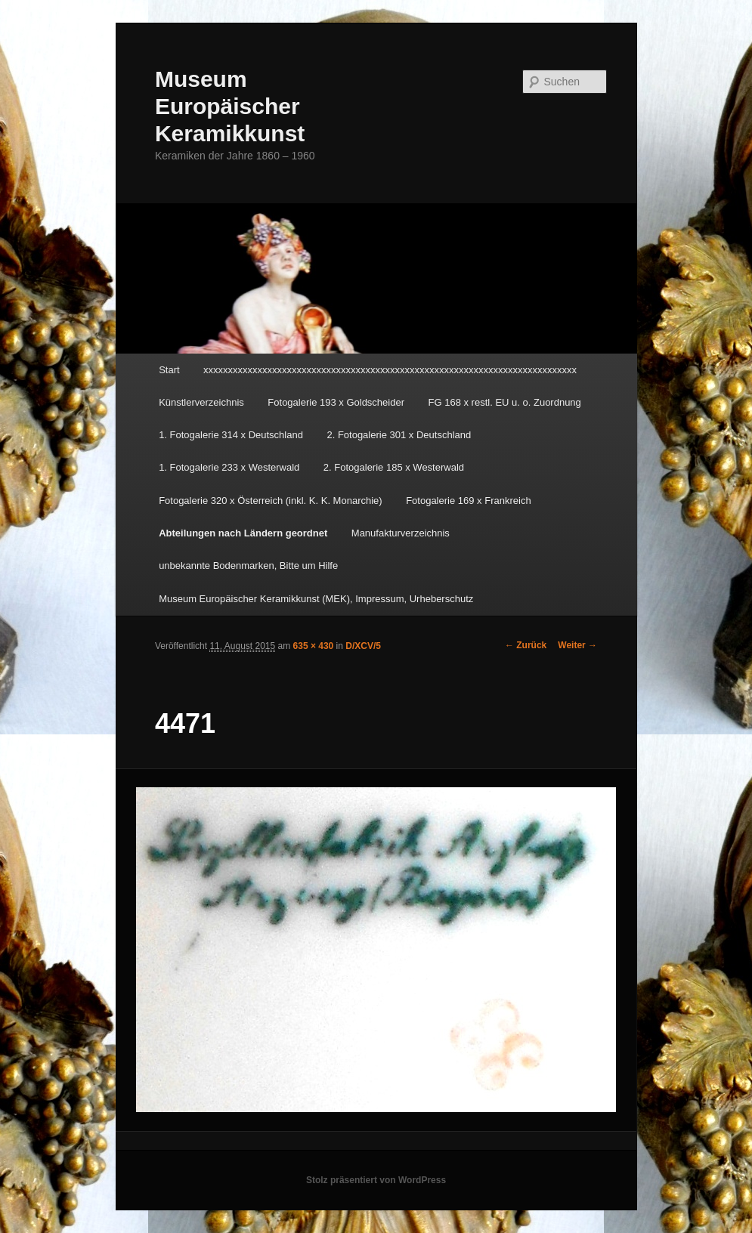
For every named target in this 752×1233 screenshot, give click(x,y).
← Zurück (525, 645)
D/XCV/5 (363, 646)
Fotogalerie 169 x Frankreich (468, 500)
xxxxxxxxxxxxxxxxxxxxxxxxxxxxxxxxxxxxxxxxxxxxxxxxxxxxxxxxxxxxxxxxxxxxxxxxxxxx (390, 369)
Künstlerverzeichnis (201, 402)
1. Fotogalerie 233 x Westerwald (229, 467)
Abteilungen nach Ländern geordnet (243, 533)
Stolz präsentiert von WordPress (376, 1180)
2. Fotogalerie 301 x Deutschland (398, 434)
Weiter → (577, 645)
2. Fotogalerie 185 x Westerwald (393, 467)
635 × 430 (313, 646)
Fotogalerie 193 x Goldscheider (336, 402)
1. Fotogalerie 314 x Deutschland (231, 434)
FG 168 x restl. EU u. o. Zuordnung (505, 402)
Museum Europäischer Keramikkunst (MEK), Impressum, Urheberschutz (316, 598)
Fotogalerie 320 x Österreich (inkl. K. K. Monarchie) (270, 500)
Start (169, 369)
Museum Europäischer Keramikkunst (230, 106)
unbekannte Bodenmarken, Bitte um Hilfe (248, 565)
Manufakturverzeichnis (400, 533)
